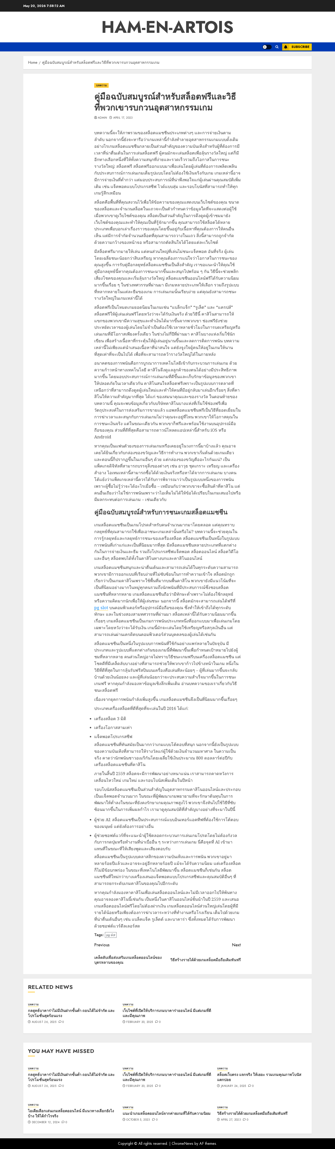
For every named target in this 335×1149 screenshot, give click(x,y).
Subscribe (295, 47)
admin (102, 118)
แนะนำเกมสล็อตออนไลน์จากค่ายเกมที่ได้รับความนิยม (167, 1113)
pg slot (101, 607)
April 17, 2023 (123, 118)
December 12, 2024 (46, 1122)
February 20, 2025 (139, 1022)
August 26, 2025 (44, 1022)
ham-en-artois (167, 27)
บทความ (101, 85)
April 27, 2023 (231, 1120)
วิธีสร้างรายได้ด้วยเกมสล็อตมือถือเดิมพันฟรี (252, 1113)
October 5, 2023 (138, 1120)
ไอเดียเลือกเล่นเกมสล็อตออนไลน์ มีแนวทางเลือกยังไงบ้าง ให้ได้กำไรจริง (71, 1113)
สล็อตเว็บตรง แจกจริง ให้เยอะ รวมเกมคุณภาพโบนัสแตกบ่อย (259, 1077)
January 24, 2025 (233, 1086)
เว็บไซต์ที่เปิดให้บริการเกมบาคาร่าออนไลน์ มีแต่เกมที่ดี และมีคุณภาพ (167, 1013)
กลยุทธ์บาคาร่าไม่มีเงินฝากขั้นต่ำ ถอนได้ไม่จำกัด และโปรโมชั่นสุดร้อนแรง (71, 1013)
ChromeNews (182, 1143)
